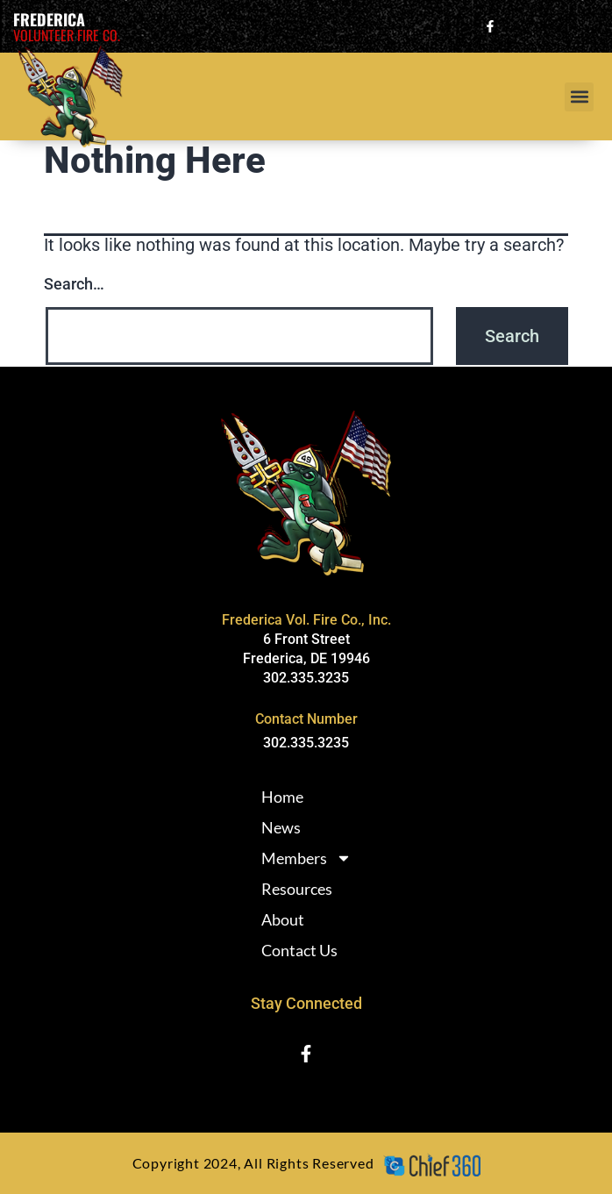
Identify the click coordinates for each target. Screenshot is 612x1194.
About (282, 919)
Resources (296, 888)
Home (282, 796)
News (281, 827)
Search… (74, 284)
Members (306, 858)
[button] (579, 96)
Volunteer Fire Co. (66, 35)
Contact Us (299, 950)
